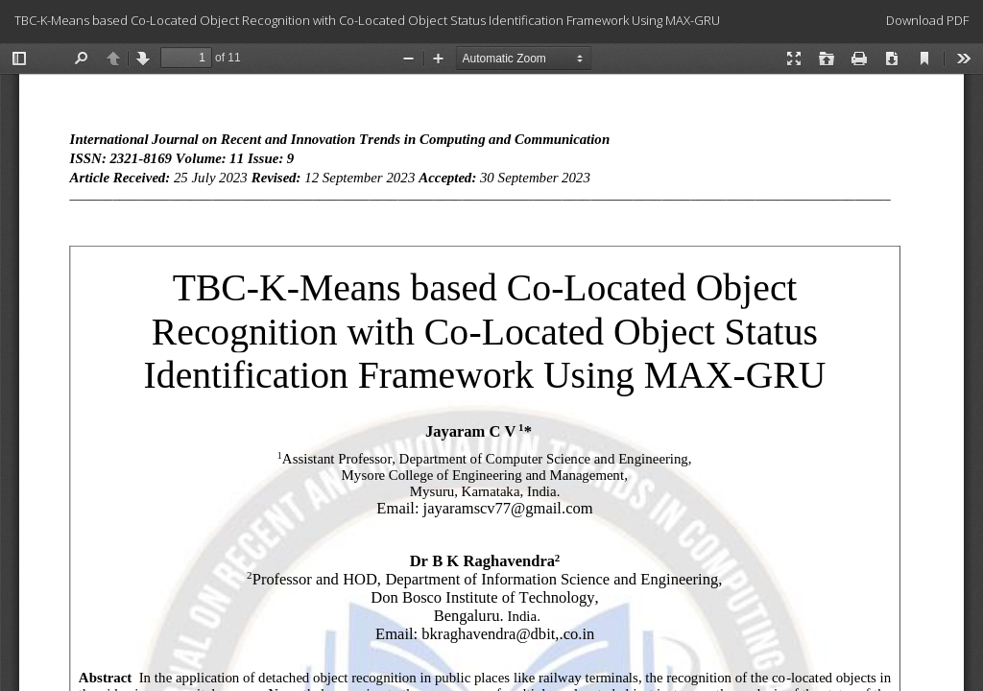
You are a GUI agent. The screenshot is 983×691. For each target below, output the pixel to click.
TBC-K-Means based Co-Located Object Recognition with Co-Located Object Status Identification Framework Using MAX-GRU (367, 20)
